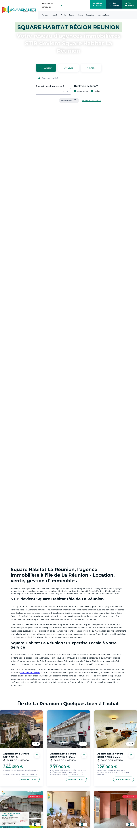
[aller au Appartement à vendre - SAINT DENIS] (21, 729)
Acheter (45, 15)
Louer (80, 15)
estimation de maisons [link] (30, 672)
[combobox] (70, 78)
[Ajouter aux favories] (37, 755)
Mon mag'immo (104, 15)
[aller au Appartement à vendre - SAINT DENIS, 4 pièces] (115, 729)
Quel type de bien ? (86, 86)
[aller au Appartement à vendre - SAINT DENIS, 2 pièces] (68, 729)
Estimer (72, 15)
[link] (69, 100)
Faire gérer (90, 15)
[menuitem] (45, 15)
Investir (54, 15)
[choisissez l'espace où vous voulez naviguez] (52, 5)
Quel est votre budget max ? (50, 86)
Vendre (63, 15)
